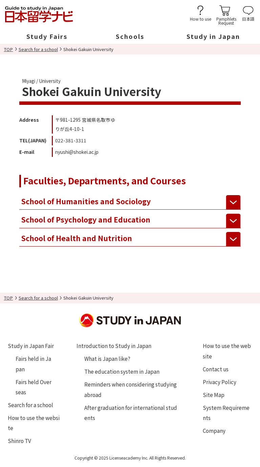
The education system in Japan (121, 371)
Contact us (216, 369)
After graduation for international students (130, 412)
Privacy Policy (219, 382)
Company (214, 430)
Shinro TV (19, 440)
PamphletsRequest (226, 20)
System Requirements (226, 412)
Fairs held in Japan (33, 363)
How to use (200, 18)
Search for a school (38, 49)
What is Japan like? (107, 358)
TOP (8, 49)
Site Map (213, 394)
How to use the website (34, 422)
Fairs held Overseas (33, 387)
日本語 (248, 18)
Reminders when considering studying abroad (130, 389)
